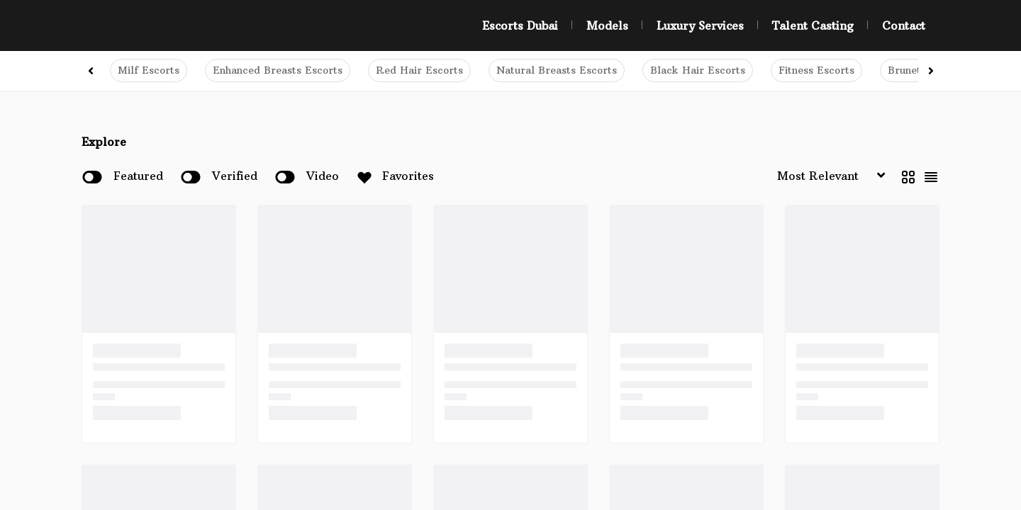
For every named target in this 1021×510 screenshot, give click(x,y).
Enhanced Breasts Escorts (277, 70)
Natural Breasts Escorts (556, 70)
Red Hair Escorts (419, 70)
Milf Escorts (148, 70)
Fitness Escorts (816, 70)
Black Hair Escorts (697, 70)
